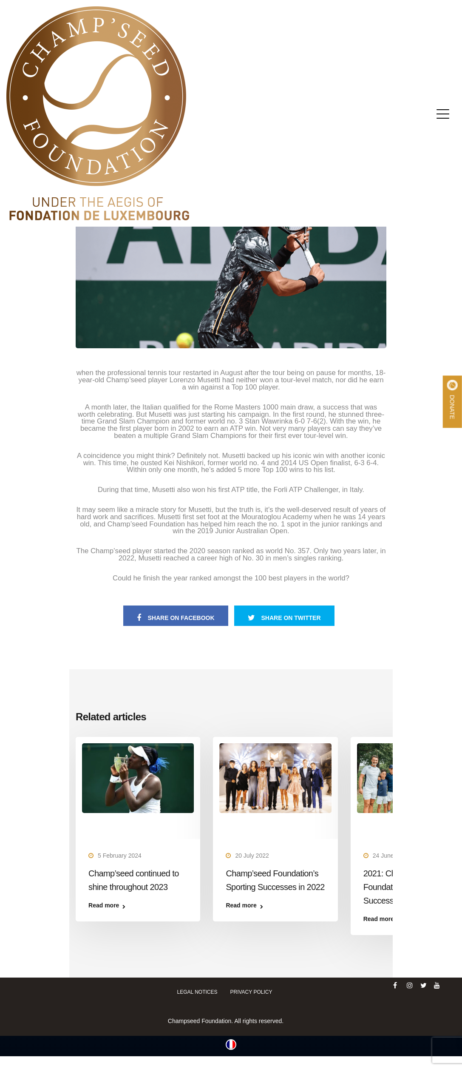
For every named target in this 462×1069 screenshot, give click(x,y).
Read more (103, 905)
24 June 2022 (391, 855)
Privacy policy (251, 992)
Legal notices (197, 992)
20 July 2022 (252, 855)
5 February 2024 (120, 855)
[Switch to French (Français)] (231, 1044)
